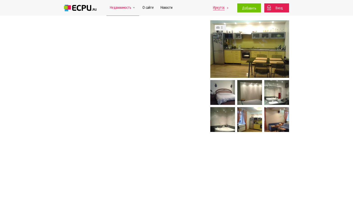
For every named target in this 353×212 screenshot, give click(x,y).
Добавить (249, 8)
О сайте (148, 7)
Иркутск (219, 7)
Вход (279, 7)
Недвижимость (123, 7)
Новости (166, 7)
